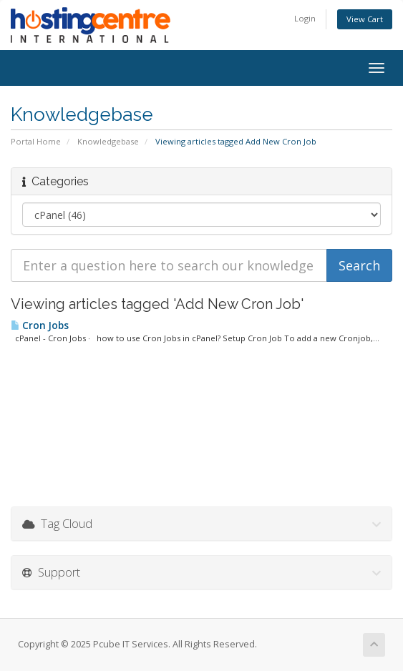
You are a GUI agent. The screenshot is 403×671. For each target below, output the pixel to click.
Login (305, 18)
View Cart (364, 19)
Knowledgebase (108, 141)
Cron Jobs (40, 325)
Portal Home (36, 141)
